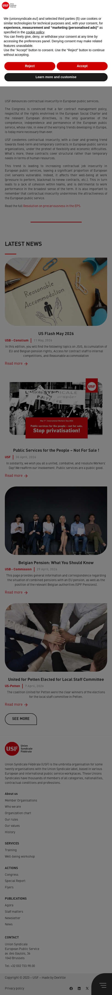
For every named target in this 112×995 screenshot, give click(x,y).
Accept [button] (82, 975)
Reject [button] (30, 975)
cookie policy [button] (35, 941)
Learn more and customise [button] (56, 985)
